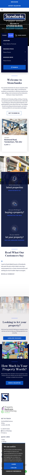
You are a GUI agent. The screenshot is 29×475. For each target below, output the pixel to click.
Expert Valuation (14, 6)
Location (6, 40)
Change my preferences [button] (13, 471)
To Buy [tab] (4, 35)
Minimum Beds (8, 57)
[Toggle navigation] (2, 9)
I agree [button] (13, 464)
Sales (3, 439)
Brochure (14, 2)
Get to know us (14, 113)
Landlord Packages (14, 338)
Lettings (3, 441)
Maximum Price (8, 49)
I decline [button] (13, 467)
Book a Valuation (14, 383)
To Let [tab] (11, 35)
